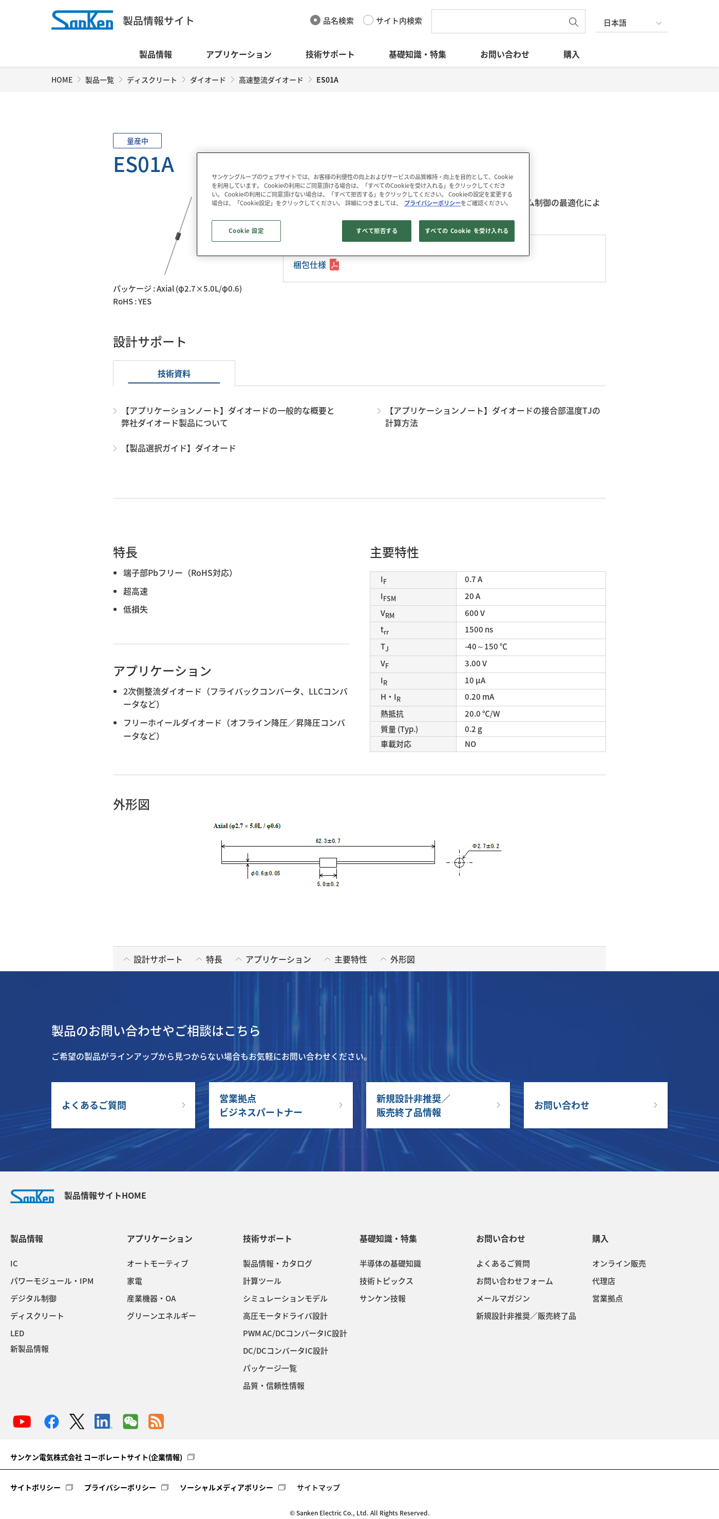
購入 (571, 54)
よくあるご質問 (94, 1105)
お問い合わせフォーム (514, 1280)
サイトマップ (318, 1487)
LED (17, 1333)
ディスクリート (152, 79)
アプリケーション (239, 54)
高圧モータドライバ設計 (285, 1315)
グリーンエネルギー (161, 1315)
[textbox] (499, 21)
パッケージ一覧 (270, 1368)
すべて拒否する (377, 230)
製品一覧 (99, 79)
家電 (134, 1280)
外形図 (402, 959)
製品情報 (155, 54)
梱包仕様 (309, 264)
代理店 (603, 1280)
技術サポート (330, 54)
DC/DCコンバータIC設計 (285, 1350)
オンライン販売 (619, 1263)
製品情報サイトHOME (78, 1195)
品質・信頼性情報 (274, 1385)
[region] (363, 204)
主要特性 (350, 959)
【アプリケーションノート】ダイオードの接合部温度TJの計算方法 (492, 416)
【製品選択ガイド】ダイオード (178, 447)
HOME (61, 79)
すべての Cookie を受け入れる (467, 230)
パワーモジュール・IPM (51, 1280)
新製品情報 (29, 1348)
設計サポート (158, 959)
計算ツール (262, 1280)
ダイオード (208, 79)
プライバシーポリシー (120, 1487)
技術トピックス (386, 1280)
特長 (214, 959)
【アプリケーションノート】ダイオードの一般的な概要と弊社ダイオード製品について (228, 416)
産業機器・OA (151, 1298)
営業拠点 (607, 1298)
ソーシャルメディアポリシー (226, 1487)
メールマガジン (503, 1298)
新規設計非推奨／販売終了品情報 (413, 1105)
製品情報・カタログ (277, 1263)
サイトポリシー (35, 1487)
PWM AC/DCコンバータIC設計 (295, 1333)
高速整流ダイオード (271, 79)
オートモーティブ (157, 1263)
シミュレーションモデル (285, 1298)
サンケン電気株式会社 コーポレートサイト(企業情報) (96, 1457)
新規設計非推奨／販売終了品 (526, 1315)
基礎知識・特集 (417, 54)
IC (14, 1263)
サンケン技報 (383, 1298)
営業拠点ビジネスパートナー (260, 1105)
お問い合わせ (504, 54)
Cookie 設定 (246, 230)
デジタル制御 (33, 1298)
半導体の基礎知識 (390, 1263)
